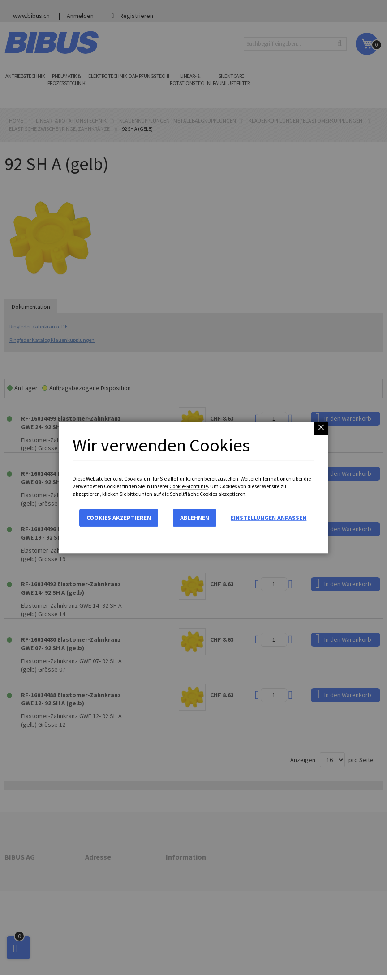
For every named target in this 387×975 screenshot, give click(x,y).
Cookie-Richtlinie (188, 486)
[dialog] (193, 487)
